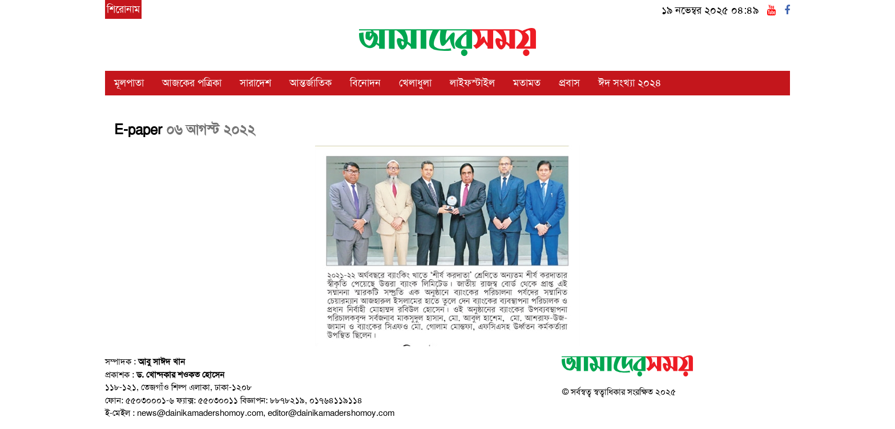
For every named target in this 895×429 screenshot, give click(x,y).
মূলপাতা (129, 83)
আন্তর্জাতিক (310, 83)
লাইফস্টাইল (472, 83)
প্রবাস (569, 83)
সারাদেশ (255, 83)
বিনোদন (365, 83)
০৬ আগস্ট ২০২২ (210, 129)
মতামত (527, 83)
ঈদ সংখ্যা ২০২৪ (630, 83)
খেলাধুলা (415, 83)
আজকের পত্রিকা (191, 83)
